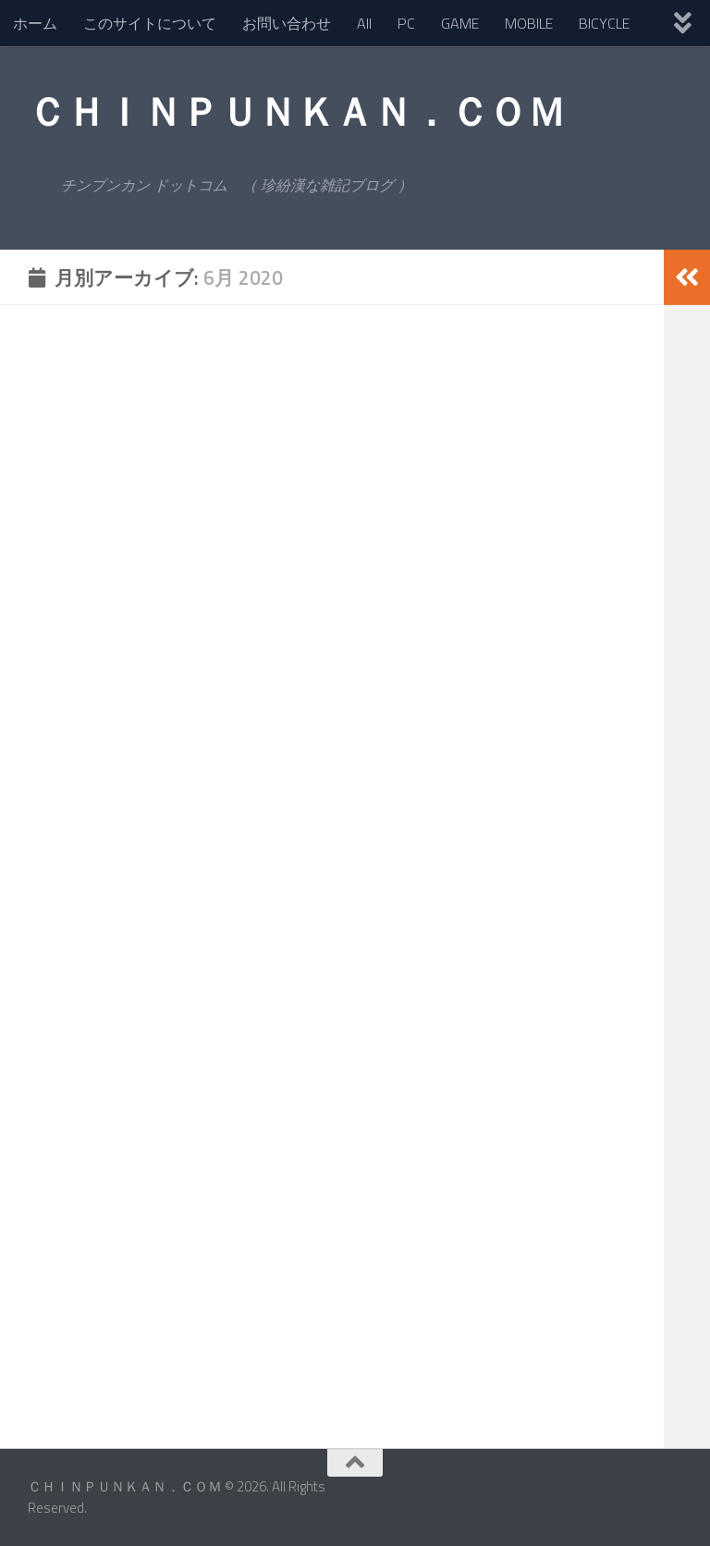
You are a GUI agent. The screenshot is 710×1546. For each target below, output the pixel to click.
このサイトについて (149, 23)
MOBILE (529, 23)
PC (406, 23)
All (364, 23)
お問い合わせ (286, 23)
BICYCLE (604, 23)
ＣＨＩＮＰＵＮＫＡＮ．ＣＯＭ (296, 111)
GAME (460, 23)
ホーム (35, 23)
